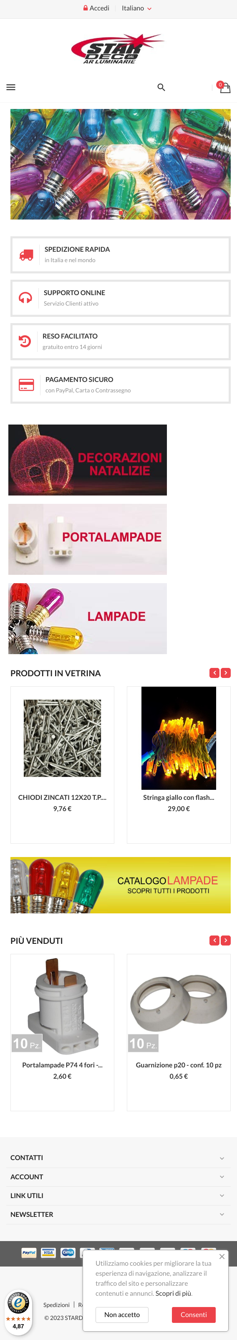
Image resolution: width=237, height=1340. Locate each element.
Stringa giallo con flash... (178, 797)
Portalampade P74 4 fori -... (62, 1065)
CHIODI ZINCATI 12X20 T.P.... (62, 797)
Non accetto (122, 1315)
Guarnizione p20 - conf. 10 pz (179, 1065)
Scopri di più (173, 1293)
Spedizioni (56, 1304)
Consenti (194, 1315)
